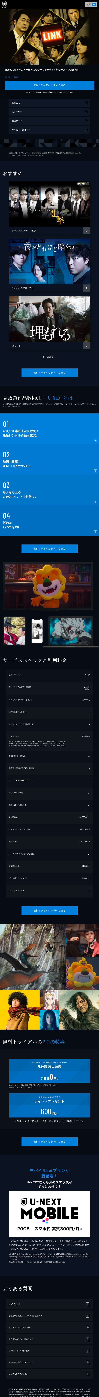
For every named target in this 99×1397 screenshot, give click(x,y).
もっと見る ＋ (49, 357)
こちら (70, 92)
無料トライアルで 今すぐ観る (49, 85)
